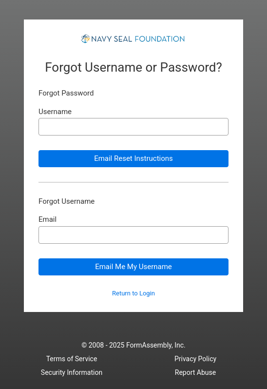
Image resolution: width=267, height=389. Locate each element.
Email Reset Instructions (133, 158)
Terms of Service (71, 359)
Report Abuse (195, 372)
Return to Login (133, 293)
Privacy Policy (195, 359)
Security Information (71, 372)
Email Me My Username (133, 266)
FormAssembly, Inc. (156, 345)
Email (47, 219)
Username (55, 112)
